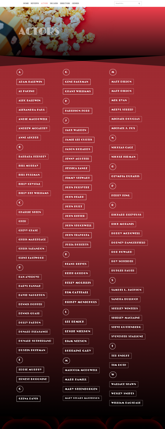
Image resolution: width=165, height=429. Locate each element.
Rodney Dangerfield (128, 242)
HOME (26, 3)
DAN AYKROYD (29, 277)
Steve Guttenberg (126, 327)
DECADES (54, 3)
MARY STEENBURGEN (81, 389)
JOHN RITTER (75, 216)
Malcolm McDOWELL (81, 370)
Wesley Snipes (122, 393)
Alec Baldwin (30, 100)
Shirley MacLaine (125, 317)
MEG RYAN (119, 100)
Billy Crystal (29, 184)
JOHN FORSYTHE (77, 187)
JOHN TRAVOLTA (77, 235)
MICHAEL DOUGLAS (125, 119)
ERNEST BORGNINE (33, 379)
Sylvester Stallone (127, 336)
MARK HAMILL (76, 379)
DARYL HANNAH (30, 286)
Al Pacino (27, 91)
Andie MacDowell (33, 119)
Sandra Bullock (124, 299)
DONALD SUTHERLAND (35, 341)
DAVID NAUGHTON (32, 295)
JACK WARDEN (75, 130)
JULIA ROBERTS (77, 244)
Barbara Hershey (32, 156)
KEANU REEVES (76, 264)
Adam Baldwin (30, 81)
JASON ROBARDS (77, 149)
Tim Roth (118, 365)
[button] (139, 3)
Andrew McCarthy (33, 128)
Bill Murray (28, 165)
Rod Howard (121, 252)
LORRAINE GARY (78, 350)
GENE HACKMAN (76, 81)
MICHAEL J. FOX (123, 128)
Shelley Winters (124, 308)
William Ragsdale (126, 402)
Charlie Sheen (30, 212)
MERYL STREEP (122, 109)
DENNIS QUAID (29, 313)
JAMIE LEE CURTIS (78, 139)
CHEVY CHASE (28, 230)
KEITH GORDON (76, 273)
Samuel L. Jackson (126, 289)
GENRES (76, 3)
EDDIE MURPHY (30, 369)
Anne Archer (29, 137)
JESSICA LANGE (76, 168)
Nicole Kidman (123, 156)
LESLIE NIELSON (78, 331)
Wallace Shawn (123, 384)
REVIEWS (35, 3)
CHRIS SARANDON (31, 248)
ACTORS (44, 3)
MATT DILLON (121, 81)
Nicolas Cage (122, 147)
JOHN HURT (73, 206)
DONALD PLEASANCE (33, 331)
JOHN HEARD (74, 197)
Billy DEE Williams (34, 193)
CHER (22, 221)
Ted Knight (120, 355)
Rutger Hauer (123, 270)
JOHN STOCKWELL (78, 225)
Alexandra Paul (32, 109)
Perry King (120, 195)
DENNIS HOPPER (30, 304)
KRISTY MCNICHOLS (81, 302)
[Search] (125, 3)
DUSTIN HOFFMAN (32, 350)
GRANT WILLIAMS (78, 91)
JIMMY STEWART (77, 178)
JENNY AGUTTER (77, 158)
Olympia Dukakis (125, 176)
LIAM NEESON (76, 341)
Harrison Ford (77, 110)
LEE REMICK (74, 321)
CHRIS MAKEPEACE (32, 239)
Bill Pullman (29, 175)
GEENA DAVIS (28, 398)
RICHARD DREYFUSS (126, 214)
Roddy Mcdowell (125, 233)
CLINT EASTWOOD (31, 258)
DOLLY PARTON (30, 322)
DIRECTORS (65, 3)
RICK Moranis (122, 224)
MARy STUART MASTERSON (82, 398)
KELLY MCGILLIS (78, 283)
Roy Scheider (122, 261)
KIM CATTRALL (76, 292)
